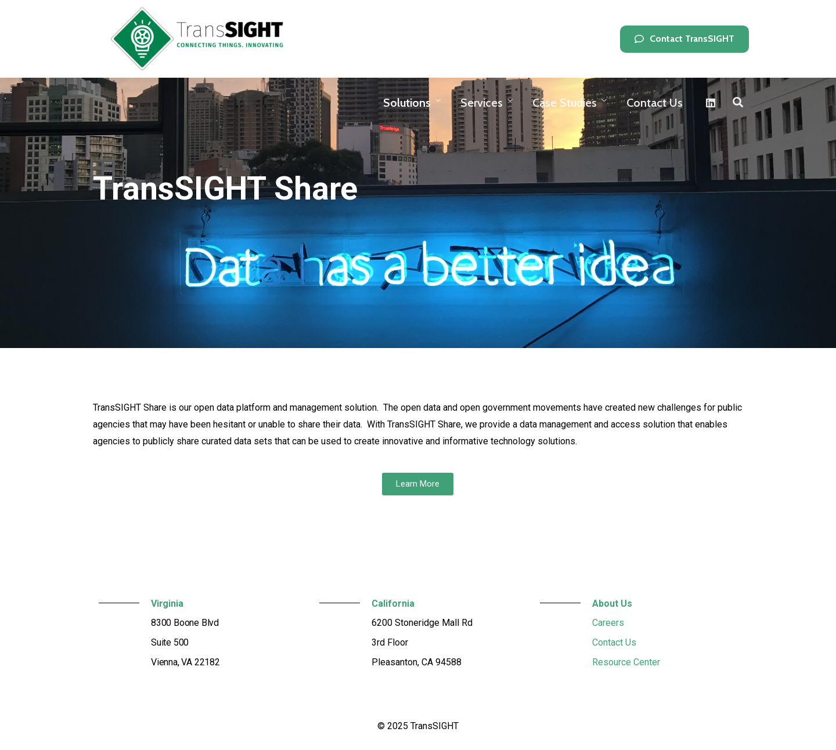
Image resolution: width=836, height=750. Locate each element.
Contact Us (654, 103)
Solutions (407, 103)
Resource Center (626, 662)
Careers (608, 622)
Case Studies (564, 103)
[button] (684, 39)
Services (481, 103)
